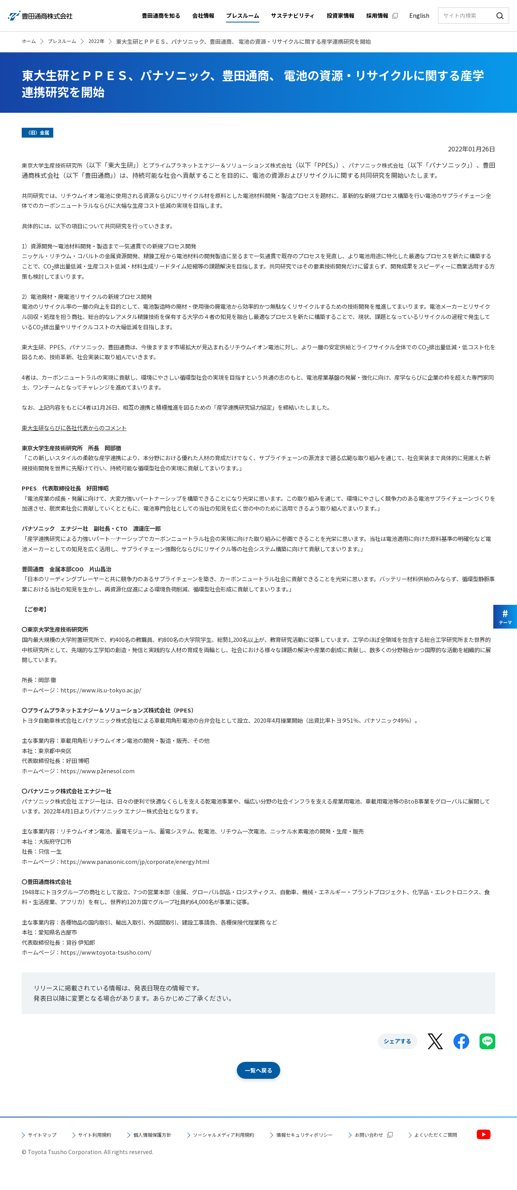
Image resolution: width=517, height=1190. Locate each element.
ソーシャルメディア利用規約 (268, 1136)
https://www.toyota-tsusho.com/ (106, 952)
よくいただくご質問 (125, 1152)
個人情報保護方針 (179, 1136)
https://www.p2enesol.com (97, 771)
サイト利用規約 (110, 1136)
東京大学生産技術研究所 (56, 165)
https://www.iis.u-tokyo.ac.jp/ (100, 690)
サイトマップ (47, 1136)
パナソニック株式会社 (409, 165)
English (419, 15)
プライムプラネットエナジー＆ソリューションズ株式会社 (239, 165)
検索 (500, 15)
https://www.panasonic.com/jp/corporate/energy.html (135, 861)
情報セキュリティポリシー (368, 1136)
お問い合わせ (47, 1152)
